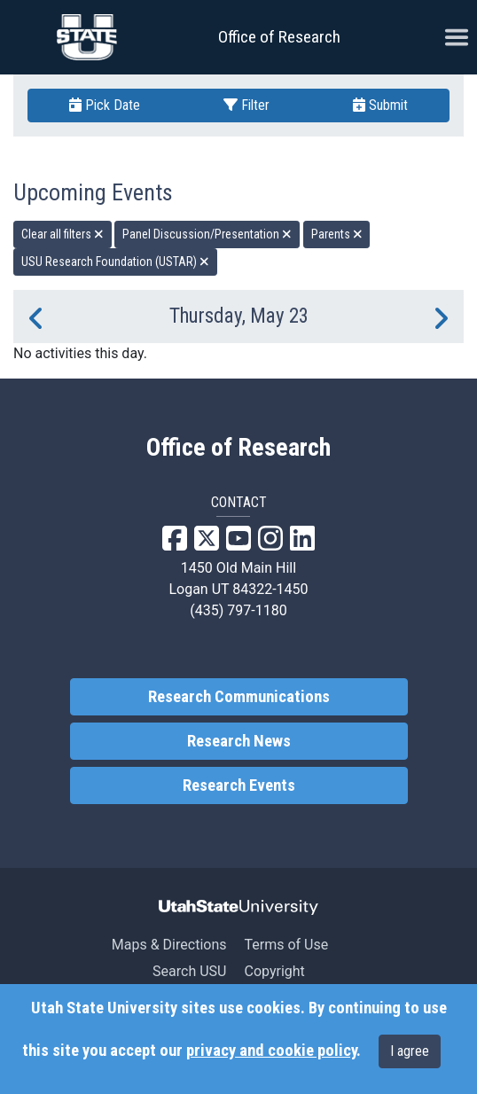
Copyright (274, 971)
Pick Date (104, 105)
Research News (239, 741)
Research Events (239, 785)
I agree (409, 1051)
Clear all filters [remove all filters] (62, 234)
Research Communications (239, 697)
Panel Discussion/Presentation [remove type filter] (207, 234)
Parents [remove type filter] (337, 234)
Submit (380, 105)
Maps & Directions (169, 944)
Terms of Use (286, 944)
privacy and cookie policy (271, 1050)
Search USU (189, 971)
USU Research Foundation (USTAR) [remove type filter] (115, 261)
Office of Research (279, 37)
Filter (246, 105)
